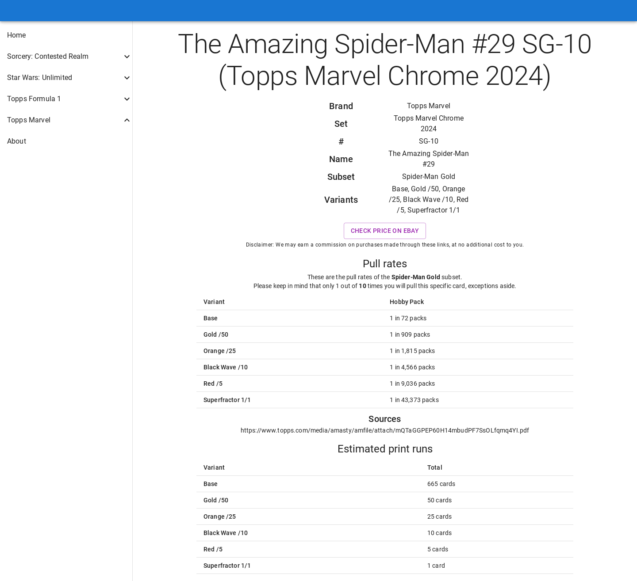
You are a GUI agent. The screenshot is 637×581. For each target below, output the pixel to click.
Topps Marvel (428, 106)
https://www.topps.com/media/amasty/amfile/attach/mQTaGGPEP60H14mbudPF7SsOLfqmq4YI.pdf (385, 430)
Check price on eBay (385, 231)
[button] (66, 35)
